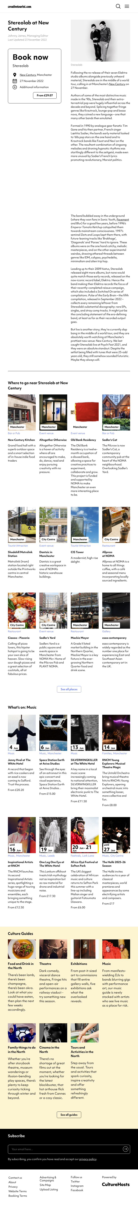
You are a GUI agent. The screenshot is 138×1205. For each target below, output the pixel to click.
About (12, 1182)
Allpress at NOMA (108, 554)
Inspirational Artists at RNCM (20, 864)
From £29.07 (45, 95)
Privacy (13, 1186)
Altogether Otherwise (53, 440)
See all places (69, 689)
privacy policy (87, 1159)
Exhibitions (79, 964)
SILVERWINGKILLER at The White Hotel (84, 761)
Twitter (75, 1181)
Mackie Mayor (80, 638)
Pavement (123, 219)
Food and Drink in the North (21, 966)
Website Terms (17, 1191)
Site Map (45, 1185)
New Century (28, 75)
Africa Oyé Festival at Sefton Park (84, 864)
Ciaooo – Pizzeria (18, 638)
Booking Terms (17, 1195)
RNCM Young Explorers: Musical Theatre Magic (113, 763)
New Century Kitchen (21, 440)
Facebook (77, 1190)
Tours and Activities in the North (82, 1051)
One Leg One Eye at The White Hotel (51, 864)
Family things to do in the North (22, 1049)
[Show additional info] (35, 87)
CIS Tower (77, 552)
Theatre (45, 964)
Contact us (15, 1177)
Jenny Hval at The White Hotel (19, 761)
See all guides (69, 1115)
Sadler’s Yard (47, 638)
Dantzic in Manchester (46, 554)
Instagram (77, 1186)
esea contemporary (114, 638)
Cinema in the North (49, 1049)
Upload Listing (49, 1189)
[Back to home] (19, 6)
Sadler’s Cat (109, 440)
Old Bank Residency (83, 440)
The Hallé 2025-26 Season (114, 864)
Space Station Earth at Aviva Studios (52, 761)
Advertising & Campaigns (48, 1179)
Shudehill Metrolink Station (20, 554)
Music (106, 964)
